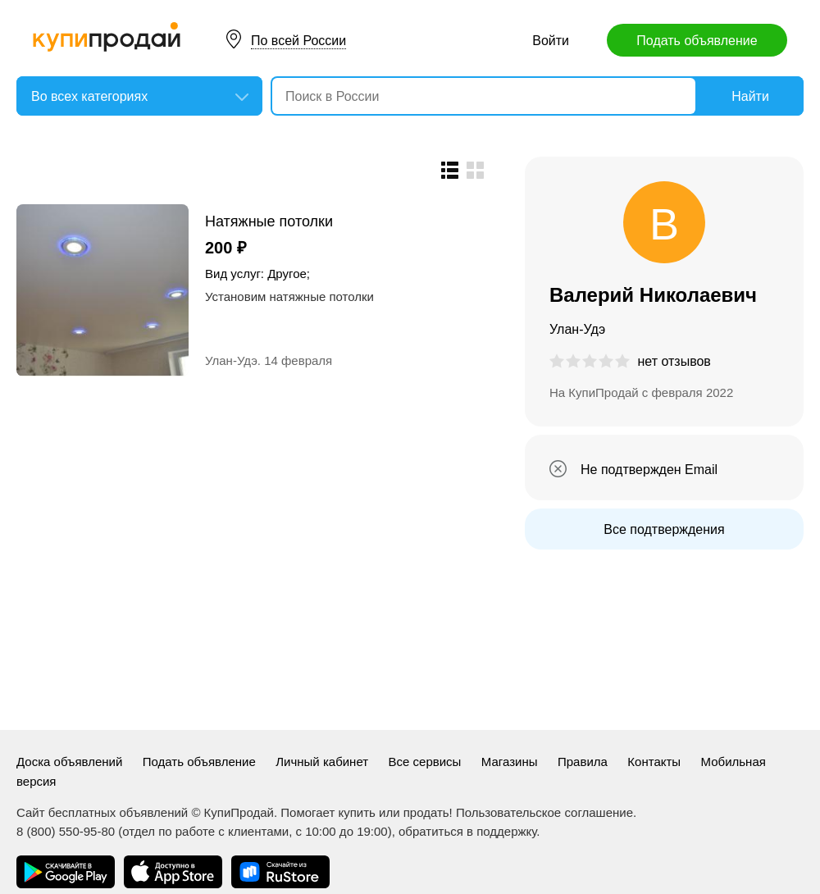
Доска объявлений (69, 762)
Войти (550, 41)
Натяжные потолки (269, 221)
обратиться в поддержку (467, 831)
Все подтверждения (664, 529)
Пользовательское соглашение (544, 812)
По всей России (298, 41)
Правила (583, 762)
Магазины (509, 762)
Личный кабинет (322, 762)
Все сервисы (425, 762)
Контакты (654, 762)
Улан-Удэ (231, 360)
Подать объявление (696, 41)
